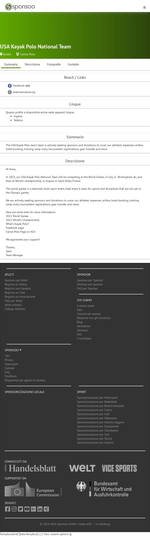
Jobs (79, 310)
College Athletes (15, 309)
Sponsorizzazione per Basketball (97, 402)
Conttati (9, 368)
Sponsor (84, 274)
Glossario (82, 330)
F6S (79, 334)
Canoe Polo (27, 54)
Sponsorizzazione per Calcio (94, 410)
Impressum (11, 364)
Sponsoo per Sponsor (90, 280)
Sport (81, 392)
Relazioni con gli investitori (94, 318)
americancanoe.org (21, 92)
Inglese (18, 116)
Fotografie (54, 64)
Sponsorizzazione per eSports (95, 442)
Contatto (73, 64)
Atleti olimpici (13, 305)
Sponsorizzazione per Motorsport (97, 397)
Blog (80, 322)
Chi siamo (84, 300)
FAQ (7, 372)
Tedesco (18, 120)
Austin (7, 54)
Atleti (9, 274)
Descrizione (32, 64)
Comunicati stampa (88, 314)
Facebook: (19, 85)
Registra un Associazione (20, 296)
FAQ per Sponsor (87, 288)
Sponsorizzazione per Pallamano (97, 418)
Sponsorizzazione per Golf (93, 414)
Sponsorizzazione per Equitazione (98, 426)
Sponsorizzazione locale (25, 392)
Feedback (11, 376)
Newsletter (84, 326)
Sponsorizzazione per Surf (93, 434)
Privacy (9, 360)
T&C (7, 356)
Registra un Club (15, 292)
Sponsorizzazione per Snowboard (97, 430)
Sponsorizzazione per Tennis (94, 438)
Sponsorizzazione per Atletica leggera (100, 422)
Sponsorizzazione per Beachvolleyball (100, 406)
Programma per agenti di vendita (25, 380)
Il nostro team (85, 306)
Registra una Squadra (18, 288)
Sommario (11, 64)
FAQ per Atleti (13, 301)
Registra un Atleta (16, 284)
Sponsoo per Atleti (16, 280)
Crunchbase (84, 338)
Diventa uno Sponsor (90, 284)
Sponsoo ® (13, 350)
